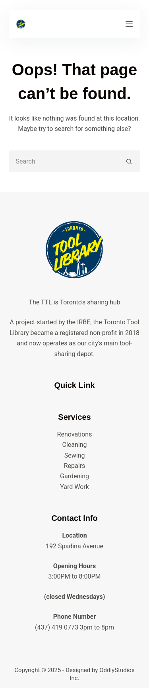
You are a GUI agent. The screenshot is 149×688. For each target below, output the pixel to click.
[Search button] (129, 161)
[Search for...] (63, 161)
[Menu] (129, 23)
